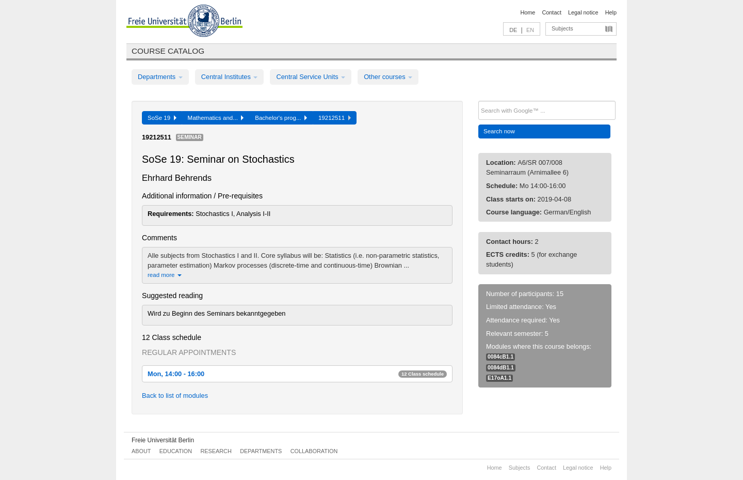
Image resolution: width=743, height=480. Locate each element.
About (141, 451)
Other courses (388, 77)
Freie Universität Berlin (163, 440)
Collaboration (314, 451)
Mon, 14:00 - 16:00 (297, 374)
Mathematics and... (216, 118)
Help (611, 12)
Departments (160, 77)
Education (175, 451)
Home (527, 12)
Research (215, 451)
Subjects (562, 28)
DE (513, 30)
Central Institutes (229, 77)
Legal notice (583, 12)
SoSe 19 (162, 118)
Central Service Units (310, 77)
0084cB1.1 (500, 357)
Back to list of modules (175, 395)
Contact (551, 12)
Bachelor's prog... (281, 118)
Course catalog (168, 51)
